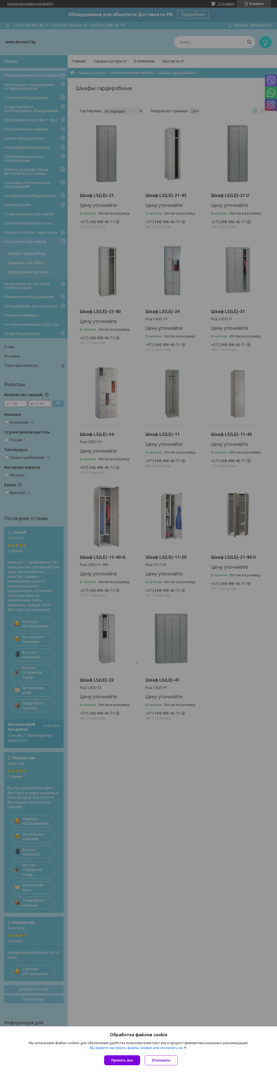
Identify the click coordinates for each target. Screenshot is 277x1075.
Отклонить (162, 1060)
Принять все (122, 1060)
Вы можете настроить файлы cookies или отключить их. (136, 1048)
